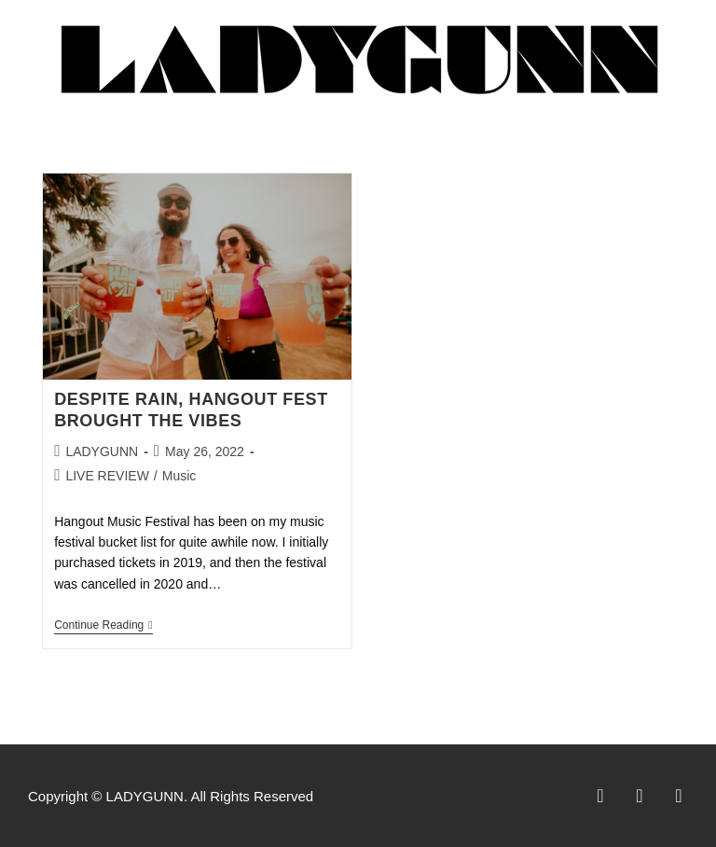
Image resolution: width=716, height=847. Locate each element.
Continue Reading (103, 625)
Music (179, 475)
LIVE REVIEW (106, 475)
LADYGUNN (101, 451)
